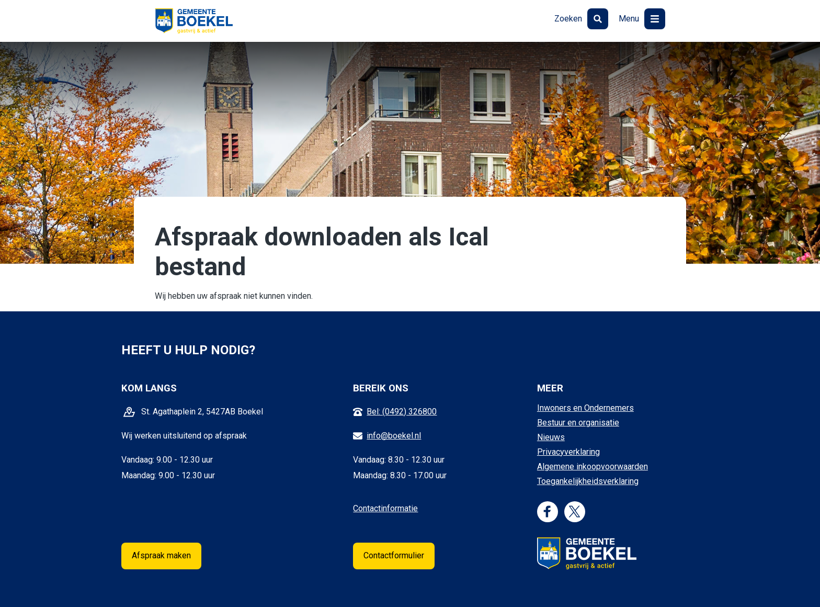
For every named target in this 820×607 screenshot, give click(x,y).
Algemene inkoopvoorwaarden (592, 466)
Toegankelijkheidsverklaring (588, 481)
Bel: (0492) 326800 (402, 412)
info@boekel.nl (394, 436)
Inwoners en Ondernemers (585, 408)
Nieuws (551, 437)
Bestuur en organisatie (578, 423)
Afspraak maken (161, 555)
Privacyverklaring (568, 452)
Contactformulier (393, 555)
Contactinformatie (385, 508)
